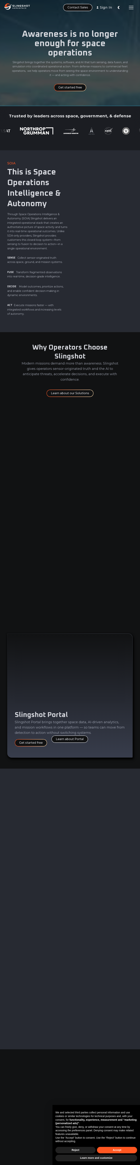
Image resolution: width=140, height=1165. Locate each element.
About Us (46, 1101)
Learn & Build (16, 1122)
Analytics (13, 1108)
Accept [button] (117, 1150)
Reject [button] (75, 1150)
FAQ (43, 1122)
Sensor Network (18, 1128)
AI (8, 1115)
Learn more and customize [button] (96, 1157)
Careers (45, 1108)
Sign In (106, 7)
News (44, 1115)
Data (10, 1101)
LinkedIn (113, 1101)
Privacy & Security (80, 1104)
